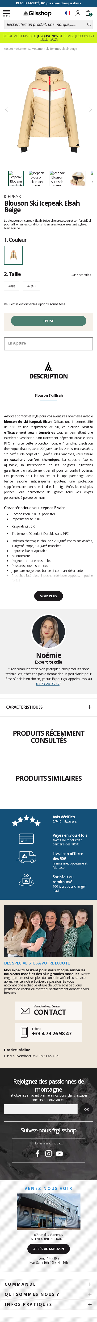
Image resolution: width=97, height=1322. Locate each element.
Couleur (15, 239)
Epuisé (48, 321)
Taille (12, 273)
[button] (48, 707)
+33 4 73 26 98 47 (52, 1033)
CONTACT (50, 1012)
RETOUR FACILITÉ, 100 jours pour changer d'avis (48, 3)
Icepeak (12, 196)
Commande (20, 1284)
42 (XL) (31, 286)
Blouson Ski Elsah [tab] (48, 395)
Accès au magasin (48, 1249)
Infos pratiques (28, 1304)
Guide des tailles (81, 275)
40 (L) (11, 286)
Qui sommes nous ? (32, 1294)
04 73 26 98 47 (47, 683)
